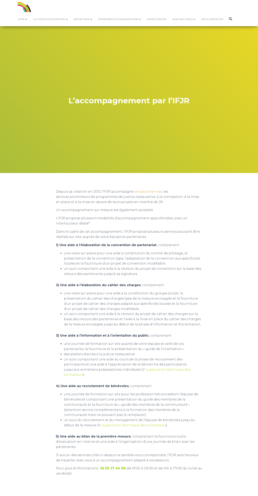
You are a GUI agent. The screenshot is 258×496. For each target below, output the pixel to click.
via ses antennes (148, 191)
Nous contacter (212, 19)
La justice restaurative (50, 19)
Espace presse (156, 19)
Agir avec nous (183, 19)
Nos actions (83, 19)
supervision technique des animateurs (134, 425)
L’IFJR (22, 19)
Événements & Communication (119, 19)
